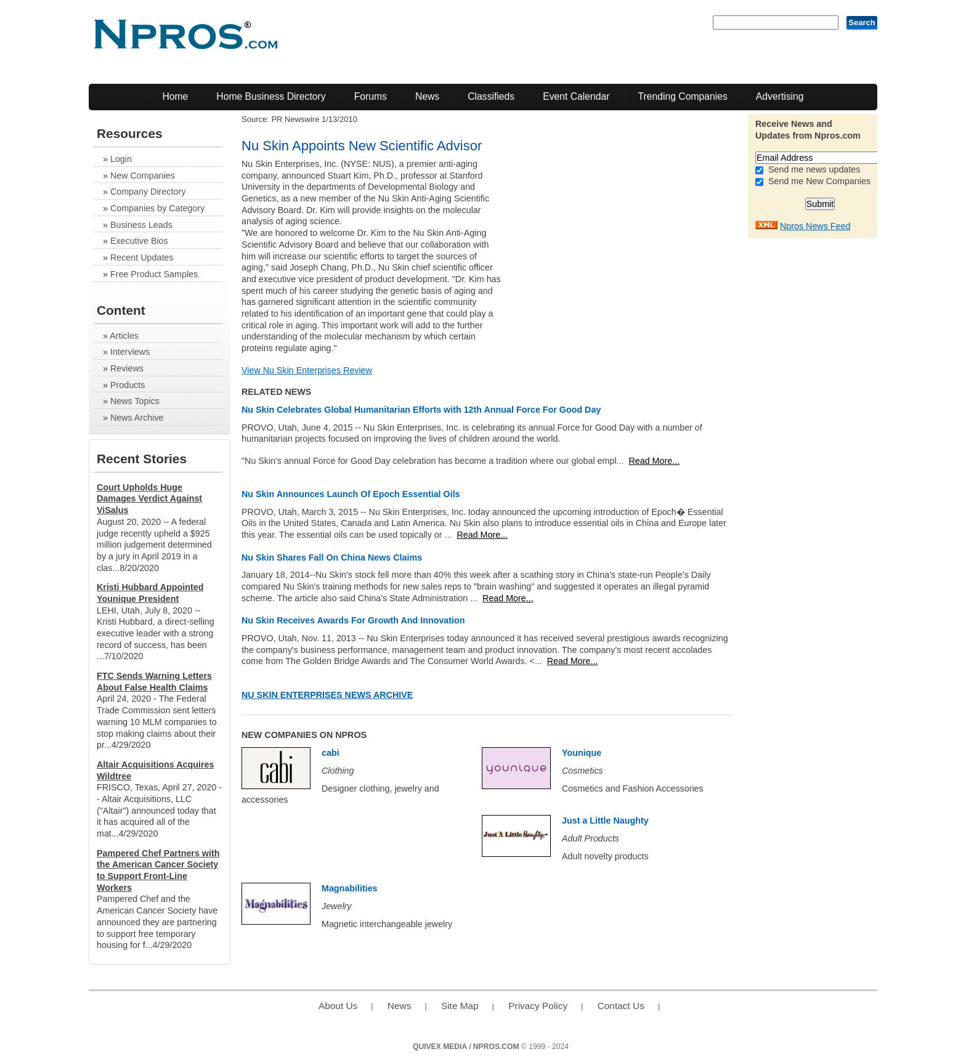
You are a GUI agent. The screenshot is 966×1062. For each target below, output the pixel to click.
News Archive (137, 418)
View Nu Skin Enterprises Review (307, 370)
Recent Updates (142, 257)
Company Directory (147, 192)
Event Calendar (576, 96)
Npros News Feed (815, 226)
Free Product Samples (154, 274)
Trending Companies (683, 96)
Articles (124, 336)
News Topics (135, 401)
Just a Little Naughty (605, 820)
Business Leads (141, 225)
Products (127, 385)
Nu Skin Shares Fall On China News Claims (332, 557)
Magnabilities (350, 888)
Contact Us (621, 1005)
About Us (338, 1005)
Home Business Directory (270, 96)
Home (175, 96)
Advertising (780, 96)
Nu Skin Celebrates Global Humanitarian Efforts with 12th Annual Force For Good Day (421, 410)
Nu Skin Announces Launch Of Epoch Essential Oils (351, 494)
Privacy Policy (537, 1005)
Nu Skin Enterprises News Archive (327, 695)
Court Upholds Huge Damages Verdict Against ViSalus (149, 498)
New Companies (142, 175)
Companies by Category (157, 208)
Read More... (654, 461)
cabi (330, 753)
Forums (370, 96)
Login (121, 159)
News (427, 96)
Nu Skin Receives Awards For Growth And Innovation (353, 620)
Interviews (130, 352)
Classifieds (491, 96)
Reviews (127, 368)
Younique (581, 753)
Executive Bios (139, 241)
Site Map (460, 1005)
